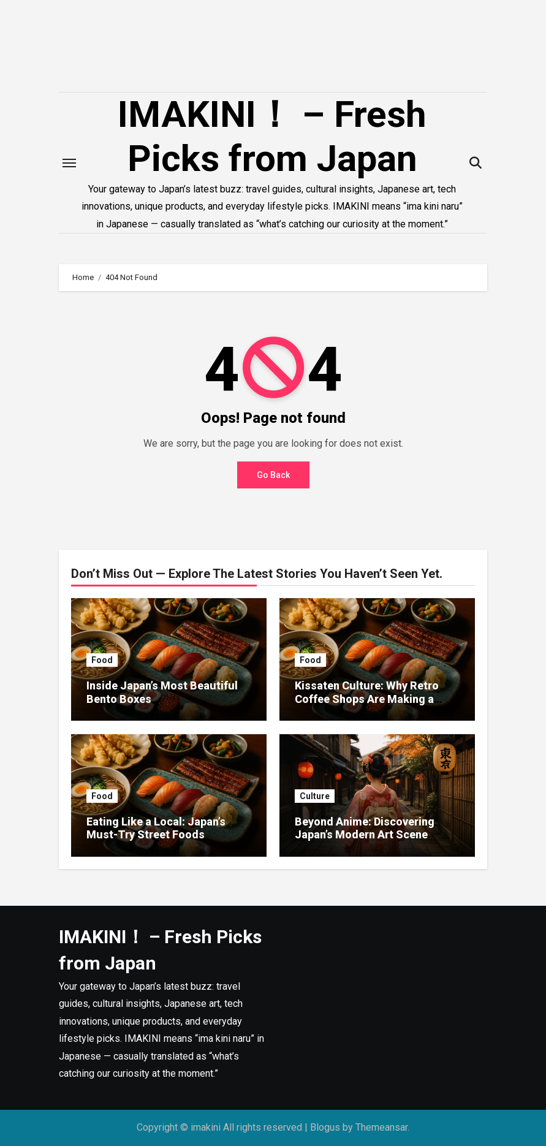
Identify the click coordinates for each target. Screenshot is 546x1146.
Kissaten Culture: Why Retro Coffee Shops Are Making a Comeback (367, 698)
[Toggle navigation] (69, 163)
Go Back (273, 475)
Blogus (325, 1127)
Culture (315, 796)
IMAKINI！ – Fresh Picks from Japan (272, 136)
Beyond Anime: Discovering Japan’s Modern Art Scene (364, 828)
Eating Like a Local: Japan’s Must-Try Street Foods (156, 828)
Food (102, 660)
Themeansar (381, 1127)
